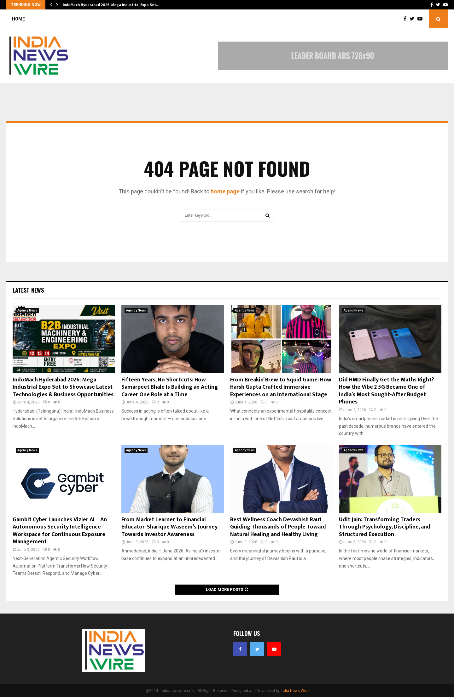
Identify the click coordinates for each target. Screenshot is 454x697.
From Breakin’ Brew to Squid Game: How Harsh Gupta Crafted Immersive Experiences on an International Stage (280, 387)
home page (225, 191)
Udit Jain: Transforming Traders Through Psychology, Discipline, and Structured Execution (384, 527)
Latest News (28, 290)
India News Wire (295, 690)
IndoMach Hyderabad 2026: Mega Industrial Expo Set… (111, 5)
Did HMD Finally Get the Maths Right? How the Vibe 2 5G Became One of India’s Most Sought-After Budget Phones (386, 391)
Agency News (27, 310)
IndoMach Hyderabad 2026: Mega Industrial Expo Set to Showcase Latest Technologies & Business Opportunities (63, 387)
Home (18, 18)
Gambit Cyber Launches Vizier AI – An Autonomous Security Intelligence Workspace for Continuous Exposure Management (60, 530)
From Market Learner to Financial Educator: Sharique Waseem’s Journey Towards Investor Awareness (169, 527)
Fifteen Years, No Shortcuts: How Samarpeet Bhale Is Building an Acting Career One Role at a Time (169, 387)
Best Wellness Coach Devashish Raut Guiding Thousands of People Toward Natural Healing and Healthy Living (278, 527)
